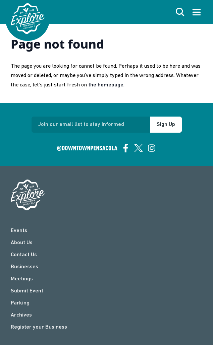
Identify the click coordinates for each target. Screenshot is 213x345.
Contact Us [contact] (24, 255)
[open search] (180, 12)
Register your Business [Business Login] (39, 327)
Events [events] (19, 230)
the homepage (105, 85)
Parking (20, 303)
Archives (21, 315)
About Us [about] (22, 242)
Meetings (22, 279)
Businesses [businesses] (24, 267)
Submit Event (27, 291)
